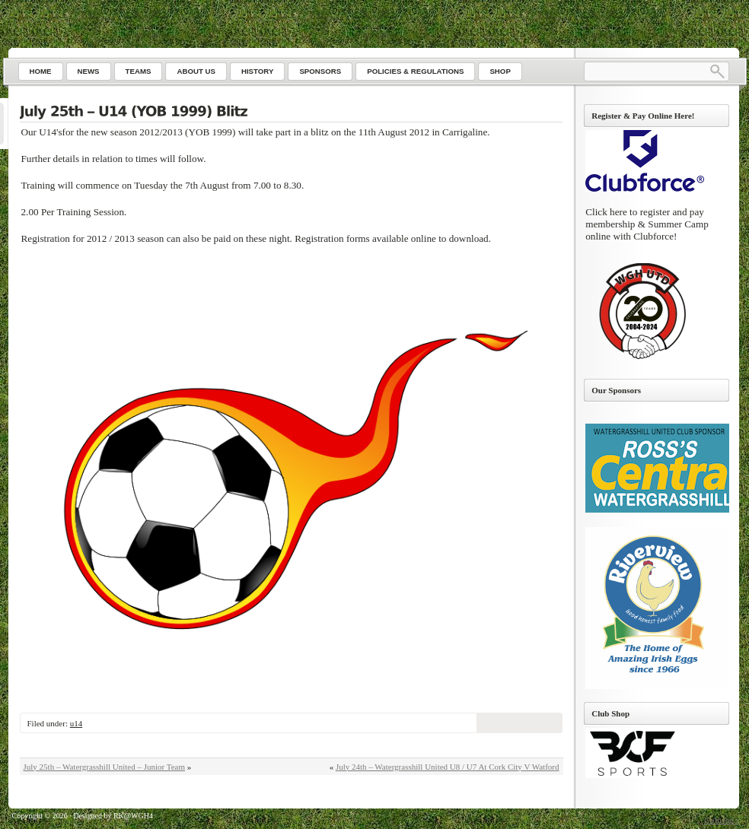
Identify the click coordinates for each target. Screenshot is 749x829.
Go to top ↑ (721, 820)
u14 (76, 723)
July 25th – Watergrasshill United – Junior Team (105, 766)
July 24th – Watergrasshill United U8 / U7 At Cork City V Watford (447, 766)
